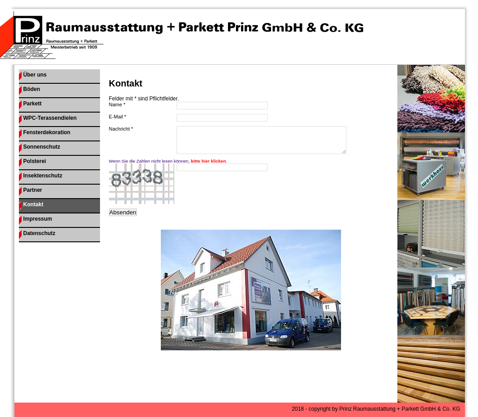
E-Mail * (118, 116)
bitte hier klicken (208, 166)
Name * (117, 104)
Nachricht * (121, 128)
